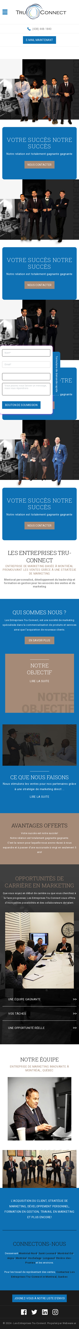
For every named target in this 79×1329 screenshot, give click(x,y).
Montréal (21, 1258)
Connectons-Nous (39, 1243)
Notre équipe (39, 1059)
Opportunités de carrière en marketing (39, 882)
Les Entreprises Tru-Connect (29, 1323)
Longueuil (49, 1258)
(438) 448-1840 (42, 28)
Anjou (10, 1258)
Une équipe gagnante (24, 999)
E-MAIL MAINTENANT (39, 40)
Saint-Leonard (47, 1253)
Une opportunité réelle (26, 1028)
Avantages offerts (39, 825)
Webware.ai (69, 1323)
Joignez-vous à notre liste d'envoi (39, 1298)
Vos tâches (17, 1013)
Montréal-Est (65, 1253)
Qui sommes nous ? (39, 612)
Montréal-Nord (28, 1253)
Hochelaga (34, 1258)
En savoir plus (39, 640)
